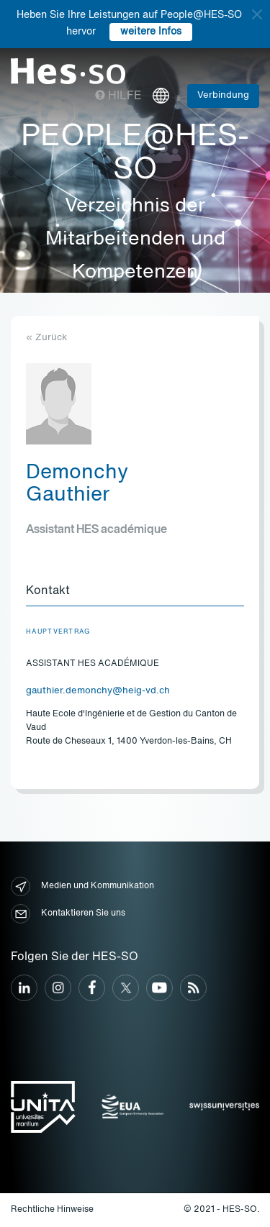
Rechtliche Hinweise (52, 1209)
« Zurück (46, 337)
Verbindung (223, 95)
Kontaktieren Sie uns (68, 913)
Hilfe (118, 96)
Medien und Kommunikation (82, 886)
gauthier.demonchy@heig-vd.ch (98, 690)
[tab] (135, 591)
